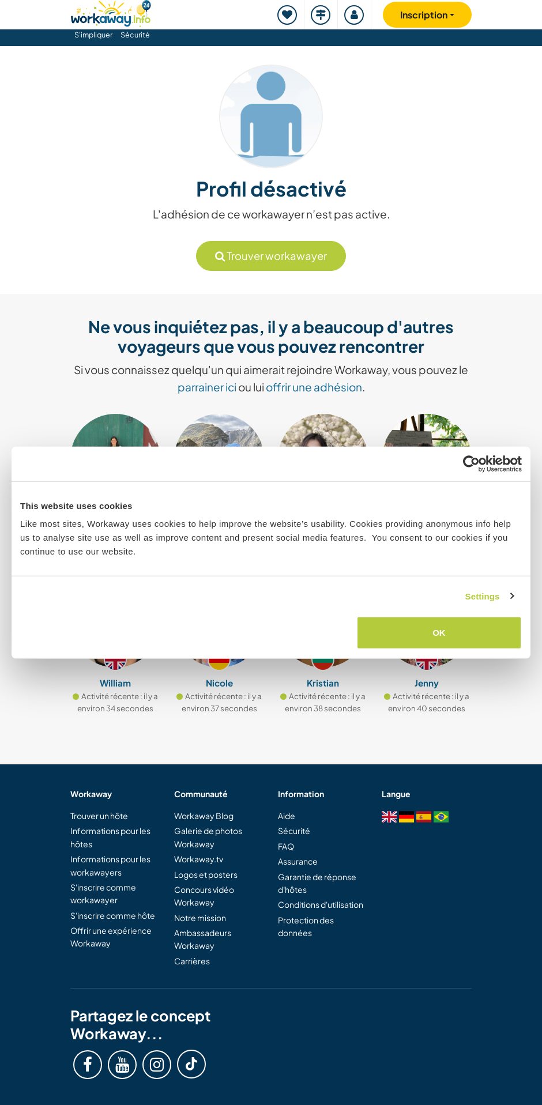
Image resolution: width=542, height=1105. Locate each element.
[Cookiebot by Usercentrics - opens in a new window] (471, 463)
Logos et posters (206, 874)
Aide (286, 815)
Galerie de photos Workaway (208, 836)
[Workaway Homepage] (110, 11)
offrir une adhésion (314, 387)
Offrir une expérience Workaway (111, 936)
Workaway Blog (204, 815)
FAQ (286, 846)
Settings (482, 596)
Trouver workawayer (271, 255)
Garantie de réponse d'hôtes (317, 883)
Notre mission (200, 917)
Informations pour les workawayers (110, 865)
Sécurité (135, 34)
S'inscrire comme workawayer (103, 893)
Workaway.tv (198, 859)
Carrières (192, 961)
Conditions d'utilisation (320, 904)
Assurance (298, 861)
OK (439, 633)
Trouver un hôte (99, 815)
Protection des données (306, 926)
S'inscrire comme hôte (112, 915)
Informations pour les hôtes (110, 836)
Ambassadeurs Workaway (202, 939)
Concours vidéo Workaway (204, 895)
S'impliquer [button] (93, 34)
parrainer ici (207, 387)
